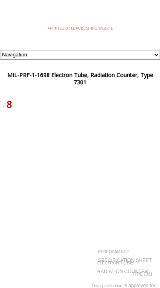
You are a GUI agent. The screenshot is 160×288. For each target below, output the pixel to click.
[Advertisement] (80, 158)
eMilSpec (80, 15)
